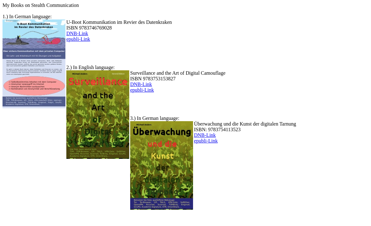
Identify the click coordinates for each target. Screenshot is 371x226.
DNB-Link (77, 33)
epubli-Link (78, 39)
